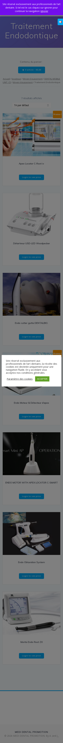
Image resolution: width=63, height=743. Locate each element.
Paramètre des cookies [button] (20, 378)
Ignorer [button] (44, 11)
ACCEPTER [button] (42, 378)
